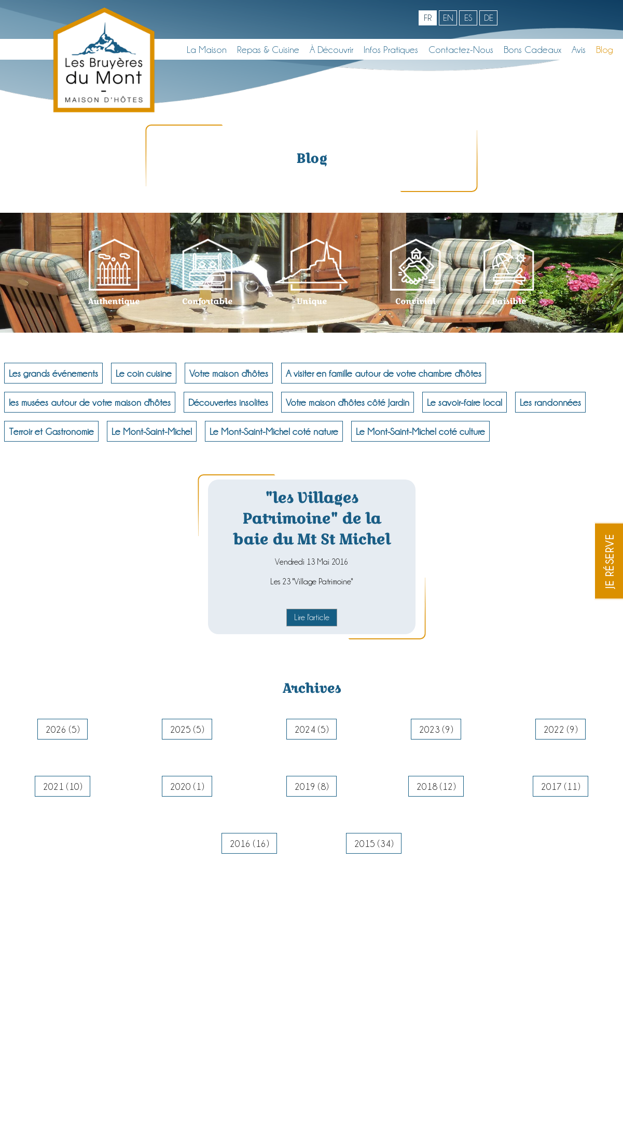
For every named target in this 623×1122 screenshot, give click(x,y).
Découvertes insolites (228, 402)
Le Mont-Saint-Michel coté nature (274, 431)
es (468, 17)
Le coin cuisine (144, 373)
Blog (604, 49)
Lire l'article (311, 617)
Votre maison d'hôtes (228, 373)
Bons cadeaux (532, 49)
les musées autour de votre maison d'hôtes (90, 402)
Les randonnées (550, 402)
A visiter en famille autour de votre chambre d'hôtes (383, 373)
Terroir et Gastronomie (51, 431)
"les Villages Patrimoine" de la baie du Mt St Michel (311, 518)
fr (428, 17)
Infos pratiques (391, 49)
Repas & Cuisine (268, 49)
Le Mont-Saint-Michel (152, 431)
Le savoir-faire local (464, 402)
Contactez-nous (460, 49)
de (488, 17)
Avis (579, 49)
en (448, 17)
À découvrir (331, 49)
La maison (207, 49)
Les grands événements (53, 373)
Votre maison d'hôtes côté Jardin (347, 402)
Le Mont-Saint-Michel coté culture (420, 431)
